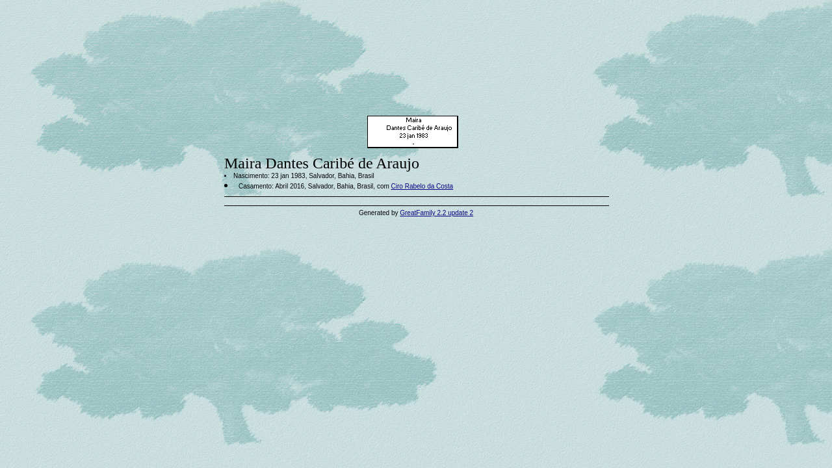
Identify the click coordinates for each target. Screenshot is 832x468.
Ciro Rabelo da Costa (422, 186)
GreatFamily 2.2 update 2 (436, 212)
